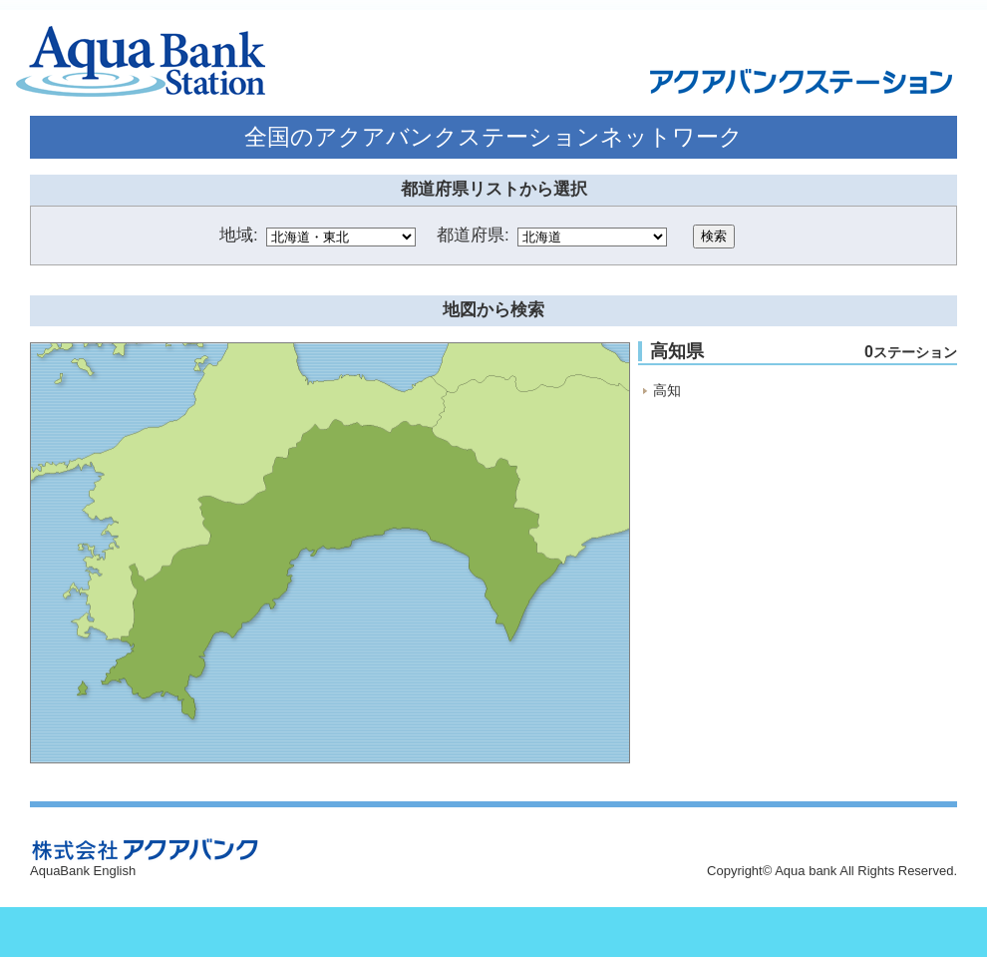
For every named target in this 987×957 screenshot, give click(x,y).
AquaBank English (83, 870)
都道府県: (473, 235)
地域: (238, 235)
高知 (667, 390)
